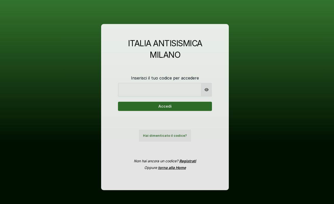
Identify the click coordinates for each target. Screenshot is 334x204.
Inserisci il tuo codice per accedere (165, 80)
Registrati (187, 163)
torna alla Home (172, 170)
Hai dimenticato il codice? (165, 138)
